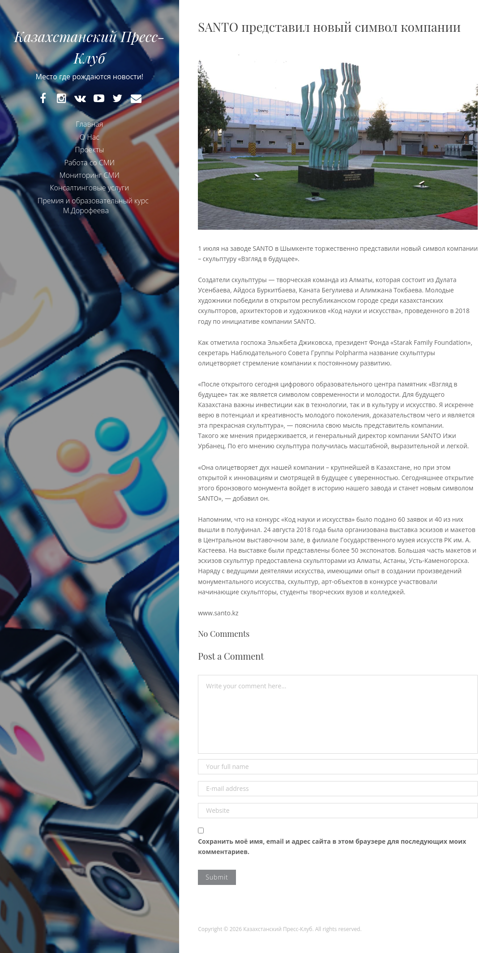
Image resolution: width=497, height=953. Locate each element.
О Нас (89, 137)
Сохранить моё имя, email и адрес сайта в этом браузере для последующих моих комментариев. (332, 846)
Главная (89, 124)
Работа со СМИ (89, 162)
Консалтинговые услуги (89, 188)
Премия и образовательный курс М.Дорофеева (93, 205)
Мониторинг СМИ (90, 175)
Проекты (89, 150)
